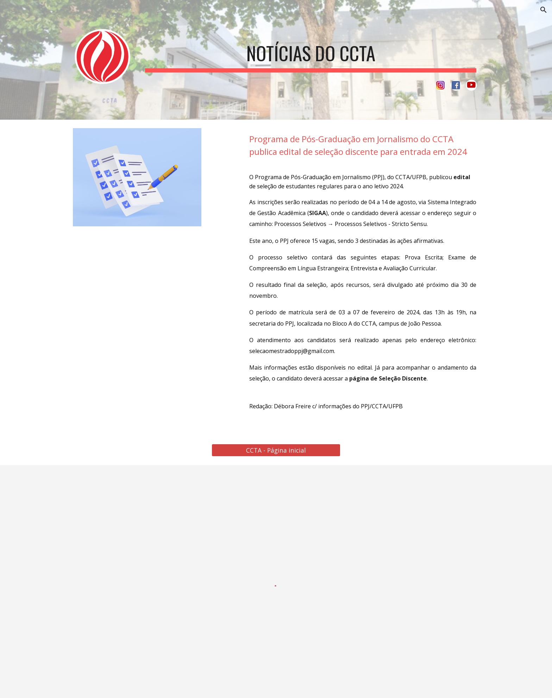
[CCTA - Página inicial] (276, 450)
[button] (543, 9)
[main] (310, 52)
